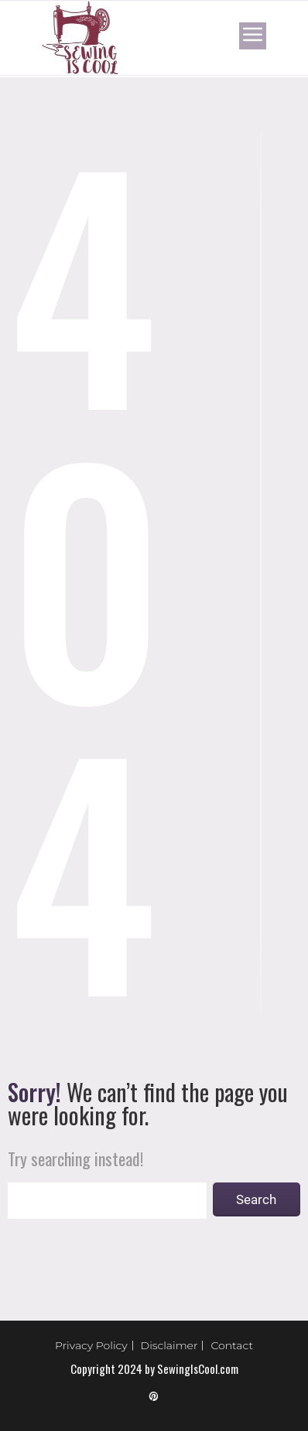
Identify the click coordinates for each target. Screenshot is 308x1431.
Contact (231, 1345)
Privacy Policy (91, 1345)
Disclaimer (169, 1345)
